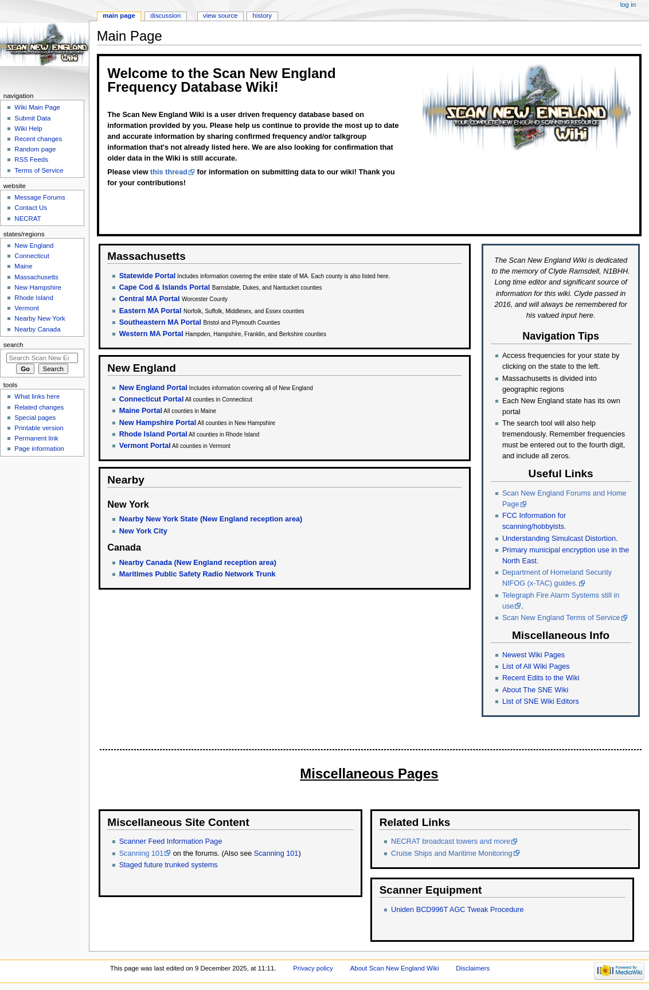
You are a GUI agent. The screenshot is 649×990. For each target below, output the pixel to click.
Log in (628, 4)
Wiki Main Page (37, 107)
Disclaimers (473, 968)
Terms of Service (38, 170)
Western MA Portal (151, 334)
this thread (168, 172)
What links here (37, 396)
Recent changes (38, 138)
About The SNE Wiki (535, 690)
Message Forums (39, 197)
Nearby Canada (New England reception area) (197, 563)
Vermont (26, 308)
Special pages (35, 417)
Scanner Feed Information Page (170, 841)
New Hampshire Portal (158, 423)
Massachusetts (36, 277)
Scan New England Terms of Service (561, 618)
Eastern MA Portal (150, 311)
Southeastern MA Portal (160, 322)
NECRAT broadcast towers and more (450, 841)
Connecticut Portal (151, 399)
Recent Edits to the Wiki (541, 678)
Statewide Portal (147, 276)
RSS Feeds (31, 159)
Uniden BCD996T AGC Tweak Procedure (457, 910)
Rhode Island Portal (153, 434)
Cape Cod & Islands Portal (164, 287)
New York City (143, 531)
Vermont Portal (145, 446)
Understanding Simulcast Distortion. (560, 539)
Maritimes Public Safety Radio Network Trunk (197, 574)
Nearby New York (39, 318)
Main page (119, 15)
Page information (39, 448)
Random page (35, 149)
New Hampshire (37, 287)
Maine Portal (140, 411)
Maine (23, 266)
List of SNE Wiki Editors (540, 701)
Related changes (39, 407)
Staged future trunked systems (168, 865)
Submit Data (32, 118)
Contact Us (30, 207)
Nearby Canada (37, 329)
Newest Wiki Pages (533, 655)
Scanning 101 (141, 853)
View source (220, 15)
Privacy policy (313, 968)
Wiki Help (28, 128)
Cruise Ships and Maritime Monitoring (452, 853)
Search (13, 344)
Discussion (165, 15)
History (262, 15)
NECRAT (27, 218)
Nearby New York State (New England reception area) (211, 519)
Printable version (38, 427)
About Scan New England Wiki (394, 968)
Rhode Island (33, 297)
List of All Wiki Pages (536, 666)
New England (33, 245)
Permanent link (36, 438)
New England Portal (153, 388)
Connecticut (31, 255)
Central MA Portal (149, 299)
